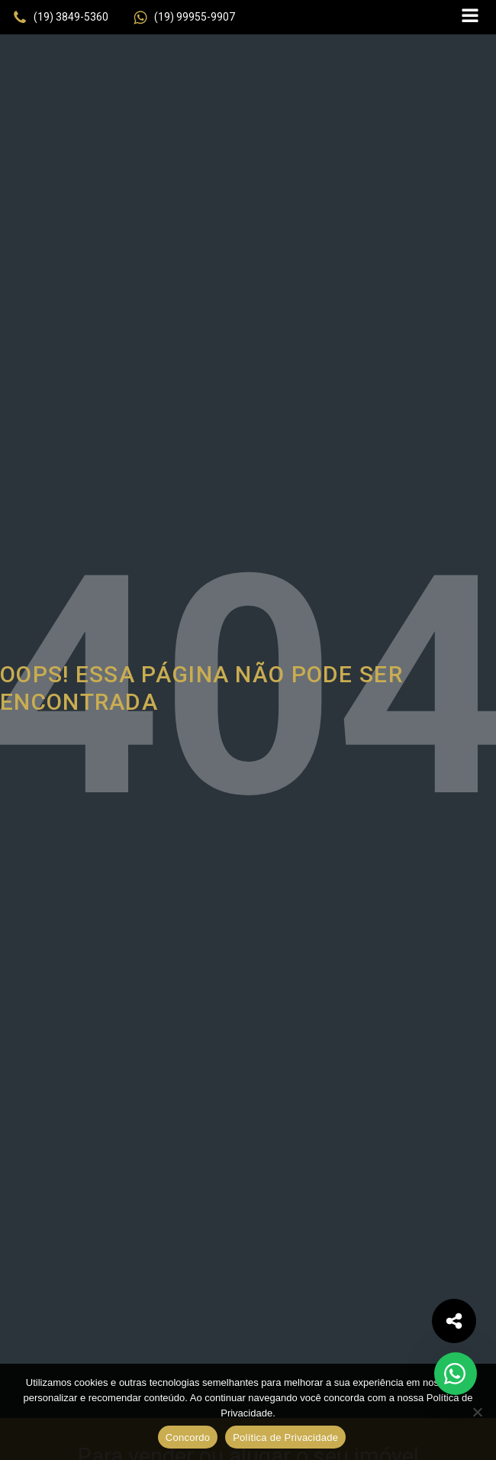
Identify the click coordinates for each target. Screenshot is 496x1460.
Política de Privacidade (285, 1437)
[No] (477, 1412)
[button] (60, 17)
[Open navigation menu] (470, 17)
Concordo (188, 1437)
